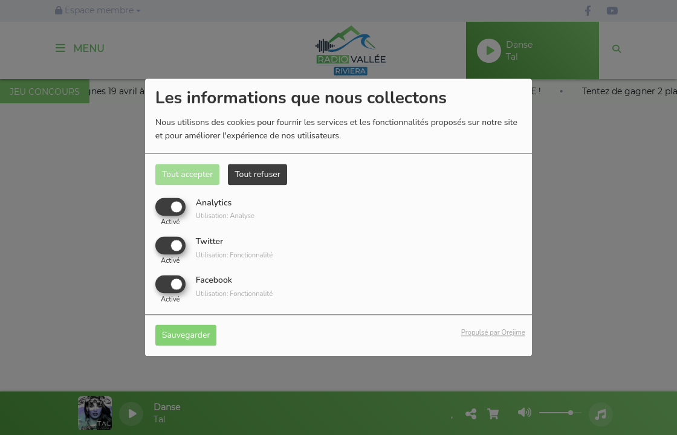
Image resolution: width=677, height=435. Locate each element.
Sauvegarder (186, 335)
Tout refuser (257, 174)
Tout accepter (187, 174)
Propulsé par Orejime (493, 333)
